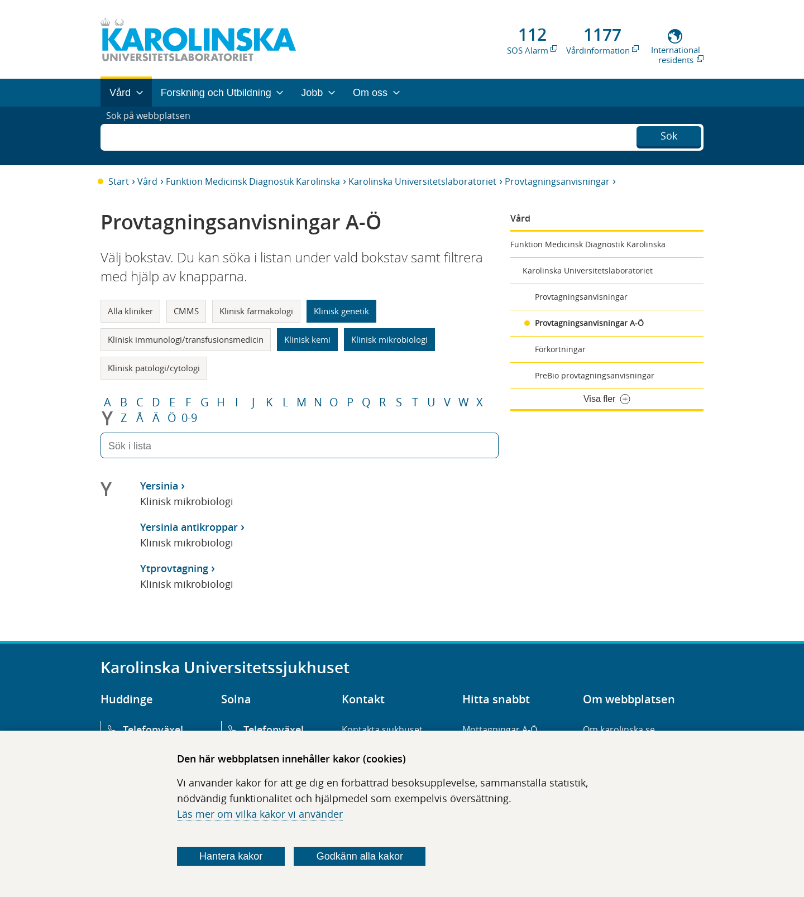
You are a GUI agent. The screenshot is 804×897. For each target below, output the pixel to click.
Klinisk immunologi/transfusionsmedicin (186, 339)
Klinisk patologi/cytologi (154, 367)
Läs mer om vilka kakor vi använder (260, 814)
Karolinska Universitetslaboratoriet (422, 181)
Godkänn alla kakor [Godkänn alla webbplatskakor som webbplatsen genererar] (360, 856)
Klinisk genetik (341, 310)
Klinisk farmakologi (256, 310)
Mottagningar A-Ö (499, 729)
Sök (669, 134)
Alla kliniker (130, 310)
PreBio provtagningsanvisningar (594, 375)
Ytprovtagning (174, 568)
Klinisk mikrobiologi (389, 339)
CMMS (186, 310)
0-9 (189, 418)
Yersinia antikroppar (189, 527)
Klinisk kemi (307, 339)
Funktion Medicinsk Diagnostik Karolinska (253, 181)
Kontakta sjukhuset (382, 729)
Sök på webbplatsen (153, 135)
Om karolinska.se (619, 729)
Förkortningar (560, 349)
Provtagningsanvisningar (557, 181)
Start (118, 181)
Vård (147, 181)
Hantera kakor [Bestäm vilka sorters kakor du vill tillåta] (230, 856)
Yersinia (159, 485)
